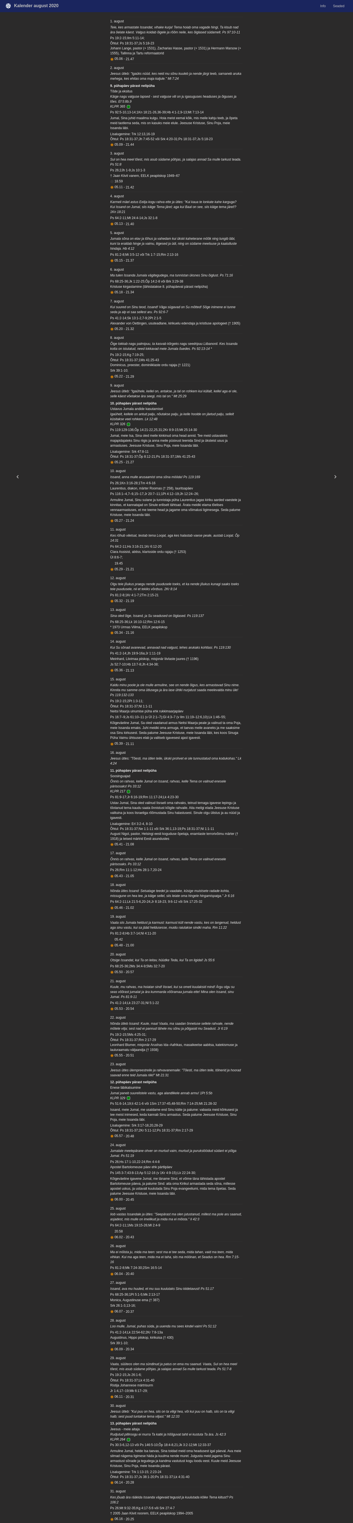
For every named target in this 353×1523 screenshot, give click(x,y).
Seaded (338, 6)
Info (323, 6)
